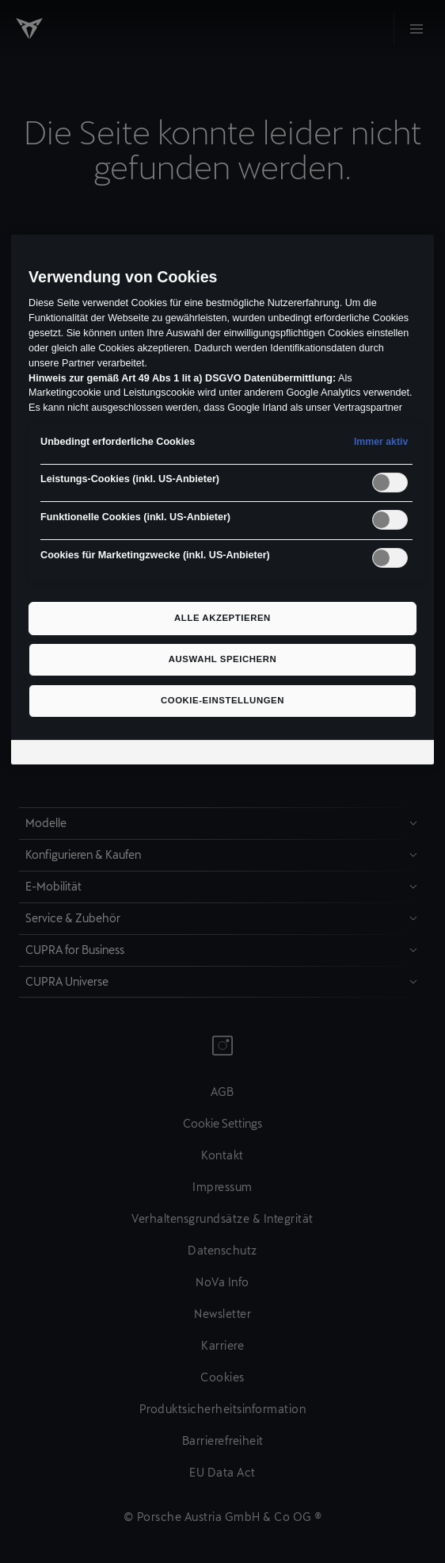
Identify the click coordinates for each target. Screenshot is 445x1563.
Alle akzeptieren (222, 618)
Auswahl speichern (223, 659)
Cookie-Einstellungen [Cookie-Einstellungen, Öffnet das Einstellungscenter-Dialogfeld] (222, 700)
